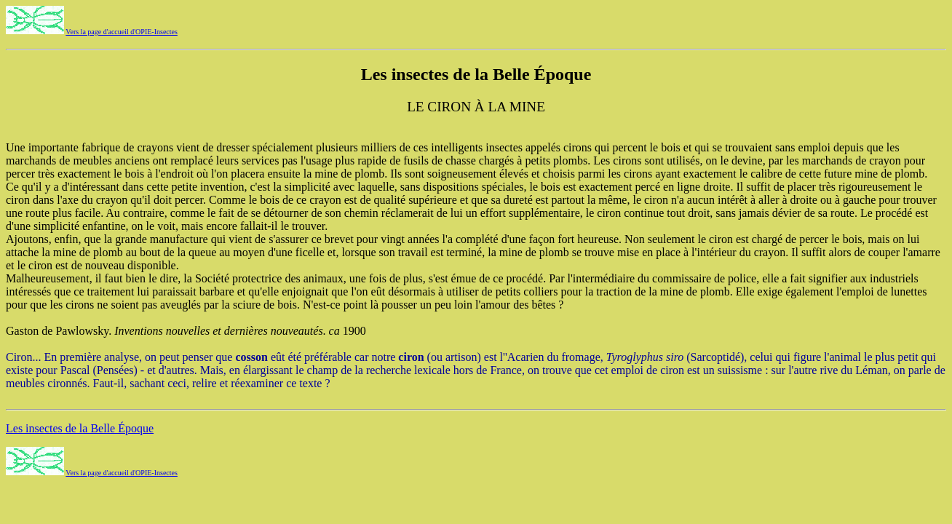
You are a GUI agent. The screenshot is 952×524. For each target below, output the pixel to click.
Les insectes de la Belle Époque (80, 428)
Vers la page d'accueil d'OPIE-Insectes (122, 32)
